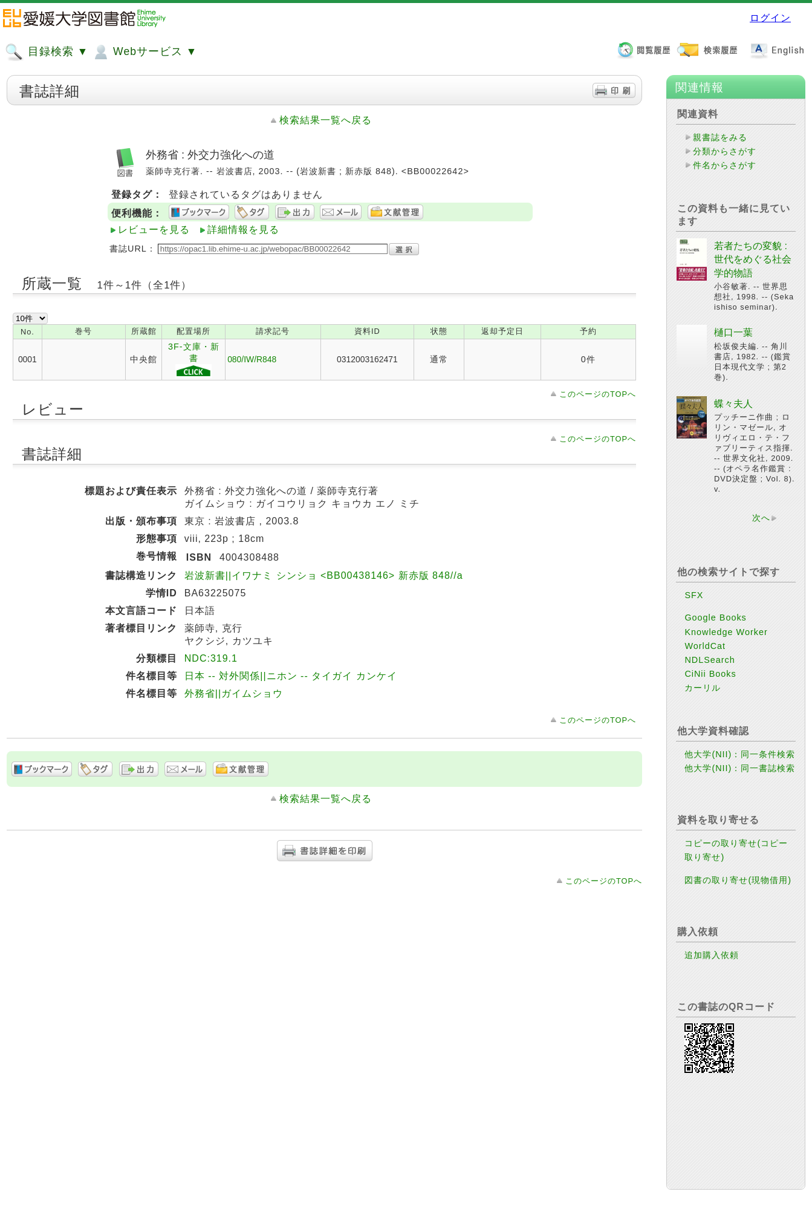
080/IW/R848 (251, 359)
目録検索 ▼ (46, 52)
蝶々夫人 (733, 404)
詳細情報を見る (243, 229)
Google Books (715, 617)
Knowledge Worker (725, 632)
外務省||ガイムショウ (233, 693)
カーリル (702, 688)
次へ (761, 518)
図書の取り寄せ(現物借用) (737, 880)
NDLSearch (709, 660)
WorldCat (705, 646)
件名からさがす (724, 165)
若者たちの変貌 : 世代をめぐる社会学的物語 (752, 259)
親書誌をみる (720, 137)
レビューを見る (154, 229)
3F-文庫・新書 (193, 360)
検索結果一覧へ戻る (325, 120)
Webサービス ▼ (144, 52)
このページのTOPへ (597, 394)
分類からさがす (724, 151)
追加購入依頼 (711, 955)
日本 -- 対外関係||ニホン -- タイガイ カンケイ (290, 676)
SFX (693, 595)
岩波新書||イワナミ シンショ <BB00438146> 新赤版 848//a (323, 575)
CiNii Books (710, 674)
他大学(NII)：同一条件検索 (739, 754)
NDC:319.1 (211, 658)
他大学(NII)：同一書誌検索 (739, 768)
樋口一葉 (733, 332)
